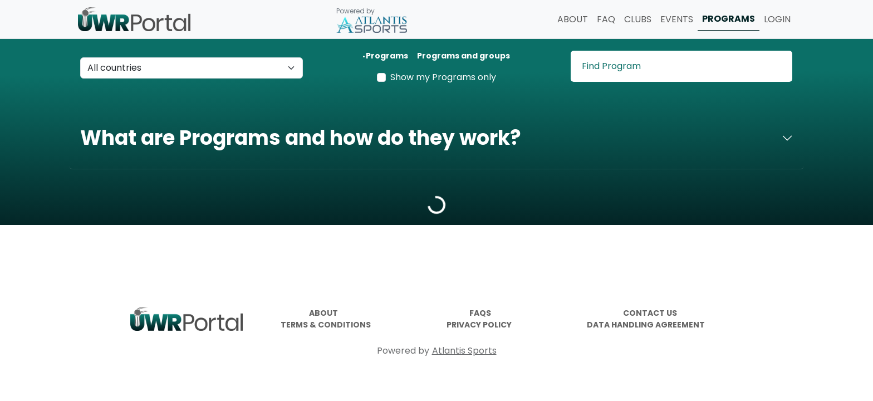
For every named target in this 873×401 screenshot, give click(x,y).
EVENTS (676, 19)
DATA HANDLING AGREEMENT (646, 325)
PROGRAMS (728, 18)
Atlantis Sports (464, 350)
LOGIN (777, 19)
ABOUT (572, 19)
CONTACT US (650, 313)
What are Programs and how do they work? (300, 138)
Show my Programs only (443, 77)
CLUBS (637, 19)
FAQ (606, 19)
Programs (387, 55)
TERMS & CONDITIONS (326, 325)
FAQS (480, 313)
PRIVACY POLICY (479, 325)
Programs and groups (463, 55)
